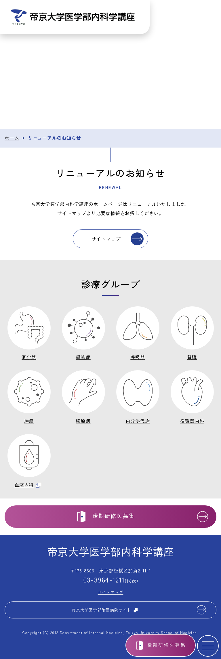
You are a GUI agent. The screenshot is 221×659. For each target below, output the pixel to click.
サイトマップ (106, 238)
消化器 (29, 357)
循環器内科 (192, 420)
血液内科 (27, 484)
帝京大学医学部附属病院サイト (105, 610)
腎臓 (192, 357)
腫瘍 (29, 420)
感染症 (83, 357)
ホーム (12, 137)
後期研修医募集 (166, 644)
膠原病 (83, 420)
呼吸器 (137, 357)
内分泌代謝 (138, 420)
